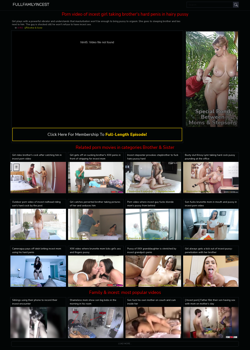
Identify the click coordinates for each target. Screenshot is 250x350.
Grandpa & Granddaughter (142, 285)
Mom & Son (77, 191)
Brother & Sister (34, 27)
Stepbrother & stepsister (141, 191)
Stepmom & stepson (139, 238)
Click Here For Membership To (97, 134)
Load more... (125, 343)
